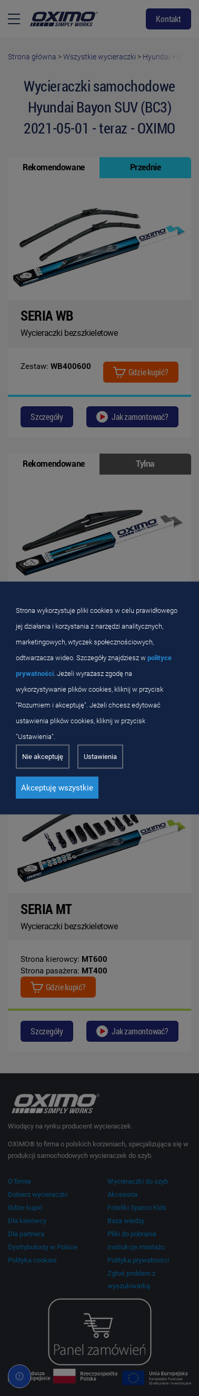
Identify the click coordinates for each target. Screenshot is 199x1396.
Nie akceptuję (42, 757)
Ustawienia (100, 757)
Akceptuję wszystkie (57, 788)
